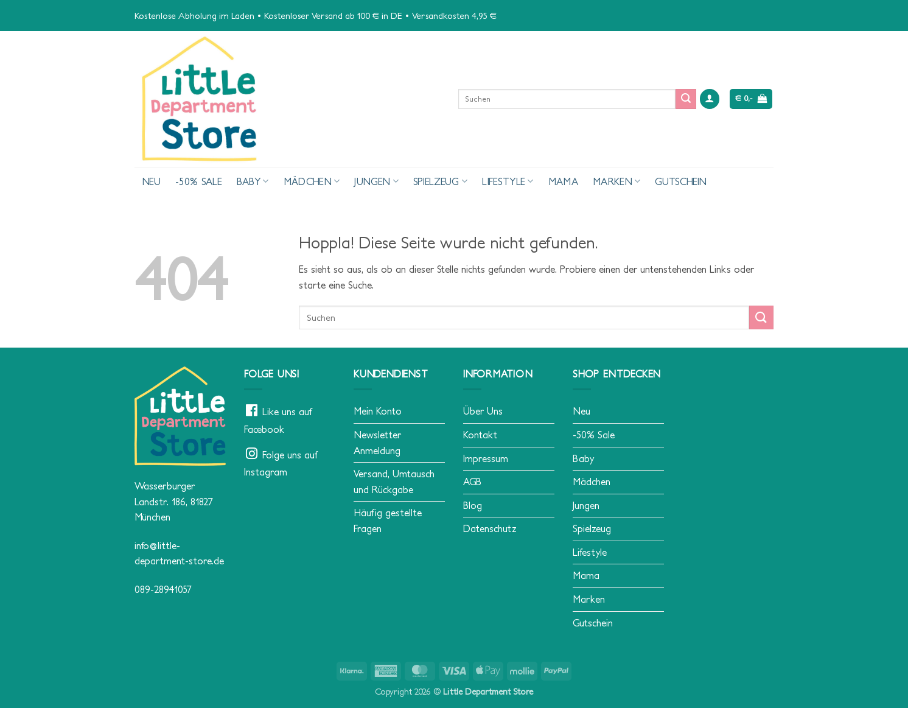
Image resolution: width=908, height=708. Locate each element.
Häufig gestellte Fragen (388, 520)
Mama (563, 181)
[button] (709, 99)
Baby (253, 181)
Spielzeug (440, 181)
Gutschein (681, 181)
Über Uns (483, 410)
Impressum (485, 458)
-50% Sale (198, 181)
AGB (472, 481)
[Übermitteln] (686, 99)
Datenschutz (490, 528)
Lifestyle (507, 181)
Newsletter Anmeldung (377, 442)
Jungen (376, 181)
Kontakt (480, 434)
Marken (616, 181)
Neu (151, 181)
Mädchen (312, 181)
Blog (472, 505)
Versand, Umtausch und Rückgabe (394, 481)
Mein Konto (378, 410)
